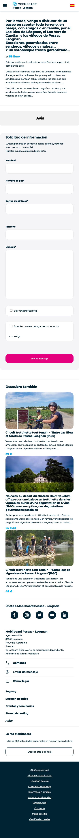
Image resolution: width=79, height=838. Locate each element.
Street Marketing (16, 713)
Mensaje (10, 247)
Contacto (39, 808)
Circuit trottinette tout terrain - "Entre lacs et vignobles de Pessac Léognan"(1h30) (37, 571)
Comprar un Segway (39, 786)
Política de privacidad (39, 797)
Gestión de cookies (39, 819)
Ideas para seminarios (40, 775)
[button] (3, 129)
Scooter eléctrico (16, 698)
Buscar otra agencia (40, 751)
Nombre (10, 160)
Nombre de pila (14, 180)
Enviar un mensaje (25, 672)
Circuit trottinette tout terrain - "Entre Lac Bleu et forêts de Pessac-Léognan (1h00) (39, 434)
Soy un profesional (25, 310)
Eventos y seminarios (19, 706)
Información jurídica (39, 792)
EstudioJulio (39, 803)
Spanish (74, 5)
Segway (10, 691)
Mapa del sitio (39, 813)
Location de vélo (40, 781)
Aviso (9, 720)
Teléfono (10, 226)
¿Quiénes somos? (39, 770)
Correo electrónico (16, 201)
